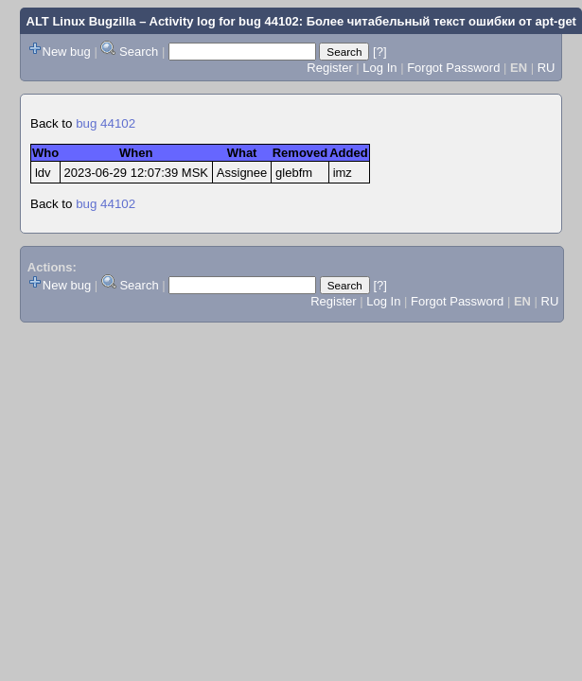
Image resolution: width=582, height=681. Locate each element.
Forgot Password (453, 68)
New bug (67, 51)
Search (138, 51)
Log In (379, 68)
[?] (379, 51)
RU (547, 68)
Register (329, 68)
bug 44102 (105, 123)
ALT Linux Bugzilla (81, 21)
